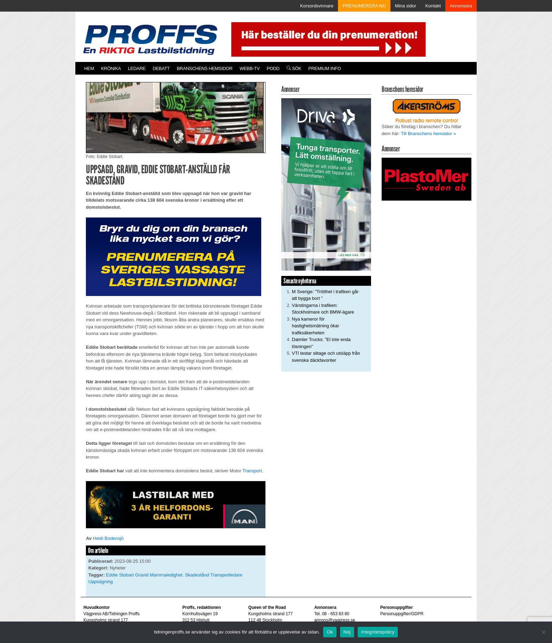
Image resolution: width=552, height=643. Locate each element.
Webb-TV (249, 68)
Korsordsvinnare (317, 5)
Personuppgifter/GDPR (402, 613)
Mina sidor (405, 5)
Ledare (136, 68)
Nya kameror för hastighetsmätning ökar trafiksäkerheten (315, 325)
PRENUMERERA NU (364, 5)
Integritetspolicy (378, 632)
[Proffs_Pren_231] (173, 256)
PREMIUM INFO (324, 68)
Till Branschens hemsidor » (428, 133)
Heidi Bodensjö (108, 538)
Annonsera (461, 5)
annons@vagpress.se (334, 620)
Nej (347, 632)
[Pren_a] (327, 39)
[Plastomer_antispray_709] (426, 178)
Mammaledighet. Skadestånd (179, 575)
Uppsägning (100, 581)
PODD (273, 68)
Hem (89, 68)
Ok (330, 632)
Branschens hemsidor (204, 68)
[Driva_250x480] (326, 184)
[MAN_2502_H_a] (175, 504)
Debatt (161, 68)
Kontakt (433, 5)
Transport (252, 470)
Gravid (142, 575)
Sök (294, 68)
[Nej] (543, 632)
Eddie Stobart (120, 575)
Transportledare (226, 575)
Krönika (111, 68)
